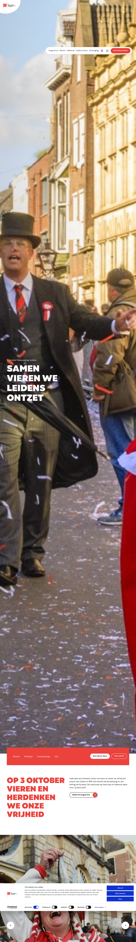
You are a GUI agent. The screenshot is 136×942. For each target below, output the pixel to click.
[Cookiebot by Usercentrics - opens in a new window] (12, 938)
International (102, 51)
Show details (99, 938)
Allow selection (120, 924)
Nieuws (62, 50)
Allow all (120, 919)
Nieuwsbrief (119, 756)
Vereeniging (94, 50)
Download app (43, 756)
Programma (53, 50)
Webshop (70, 50)
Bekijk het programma (81, 794)
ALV (56, 756)
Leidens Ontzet (82, 50)
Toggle (107, 51)
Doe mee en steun (120, 50)
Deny (120, 930)
